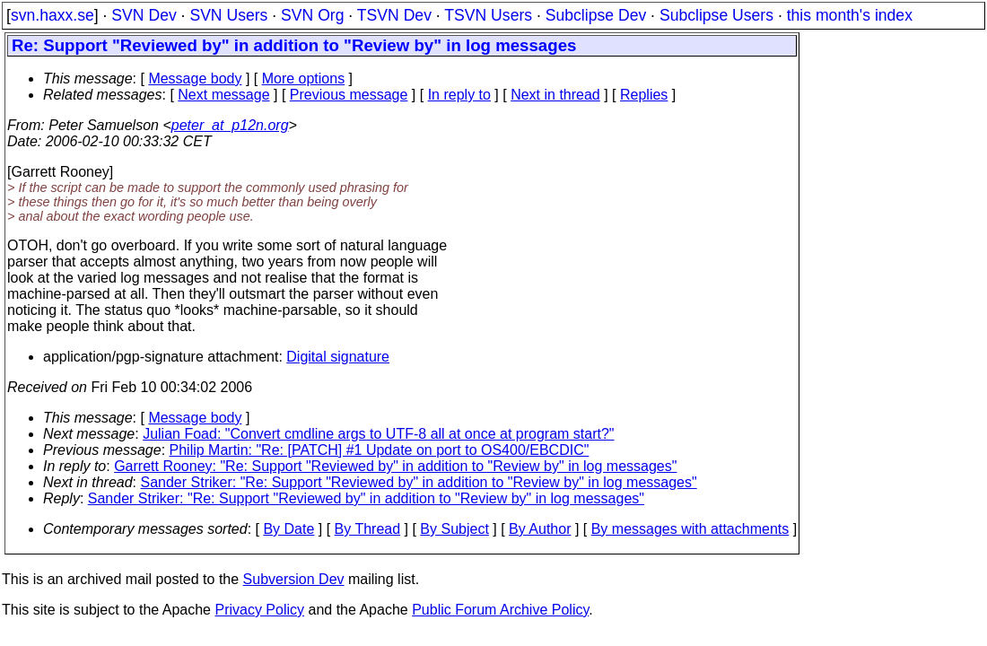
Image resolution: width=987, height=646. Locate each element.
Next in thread (555, 94)
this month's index (850, 15)
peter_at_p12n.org (230, 125)
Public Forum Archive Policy (500, 609)
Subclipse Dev (596, 15)
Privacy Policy (259, 609)
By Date (288, 529)
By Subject (454, 529)
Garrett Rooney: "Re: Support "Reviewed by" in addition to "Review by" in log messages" (395, 466)
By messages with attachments (690, 529)
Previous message (349, 94)
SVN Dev (143, 15)
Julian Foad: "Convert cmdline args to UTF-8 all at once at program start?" (378, 433)
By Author (540, 529)
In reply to (459, 94)
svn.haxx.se (52, 15)
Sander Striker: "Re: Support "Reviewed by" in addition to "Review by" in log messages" (419, 482)
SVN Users (228, 15)
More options (303, 78)
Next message (223, 94)
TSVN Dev (394, 15)
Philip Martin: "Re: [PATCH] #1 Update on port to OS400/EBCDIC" (380, 450)
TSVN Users (488, 15)
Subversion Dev (294, 579)
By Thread (368, 529)
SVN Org (312, 15)
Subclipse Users (716, 15)
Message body (194, 78)
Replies (644, 94)
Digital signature (337, 356)
